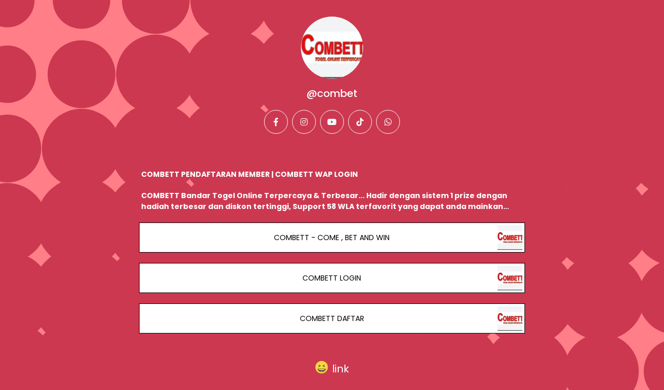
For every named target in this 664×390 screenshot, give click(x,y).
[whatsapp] (388, 122)
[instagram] (304, 122)
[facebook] (276, 122)
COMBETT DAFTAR (332, 318)
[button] (332, 366)
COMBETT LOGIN (331, 278)
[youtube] (332, 122)
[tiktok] (360, 122)
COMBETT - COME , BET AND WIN (332, 237)
